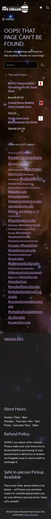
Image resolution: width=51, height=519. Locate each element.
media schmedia (31, 514)
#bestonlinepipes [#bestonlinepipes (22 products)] (16, 169)
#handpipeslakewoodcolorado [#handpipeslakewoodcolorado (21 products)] (21, 229)
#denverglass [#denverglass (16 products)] (28, 184)
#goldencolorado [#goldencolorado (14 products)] (14, 216)
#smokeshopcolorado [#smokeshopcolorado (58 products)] (24, 286)
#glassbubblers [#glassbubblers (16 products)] (34, 188)
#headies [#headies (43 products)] (14, 245)
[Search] (42, 65)
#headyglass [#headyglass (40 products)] (16, 258)
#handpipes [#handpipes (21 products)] (13, 225)
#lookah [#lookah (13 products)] (16, 277)
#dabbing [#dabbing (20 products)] (12, 183)
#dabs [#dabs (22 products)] (19, 183)
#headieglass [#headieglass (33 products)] (23, 232)
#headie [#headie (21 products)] (11, 233)
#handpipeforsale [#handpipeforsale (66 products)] (21, 220)
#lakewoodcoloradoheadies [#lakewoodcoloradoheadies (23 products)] (21, 268)
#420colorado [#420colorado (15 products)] (13, 153)
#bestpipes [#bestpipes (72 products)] (33, 169)
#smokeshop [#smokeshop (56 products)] (17, 281)
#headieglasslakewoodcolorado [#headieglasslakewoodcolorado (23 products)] (23, 240)
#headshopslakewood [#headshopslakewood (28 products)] (19, 254)
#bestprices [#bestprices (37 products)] (15, 174)
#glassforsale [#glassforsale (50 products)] (17, 191)
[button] (47, 7)
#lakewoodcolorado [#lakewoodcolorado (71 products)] (23, 263)
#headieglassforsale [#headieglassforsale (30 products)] (19, 236)
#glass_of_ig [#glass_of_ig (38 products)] (31, 211)
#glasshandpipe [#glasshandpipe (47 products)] (18, 196)
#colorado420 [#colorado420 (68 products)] (31, 178)
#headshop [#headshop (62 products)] (29, 245)
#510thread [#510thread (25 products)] (25, 152)
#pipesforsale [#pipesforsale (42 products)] (28, 277)
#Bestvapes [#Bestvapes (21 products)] (28, 174)
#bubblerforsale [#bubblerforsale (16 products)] (14, 179)
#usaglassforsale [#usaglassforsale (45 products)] (19, 322)
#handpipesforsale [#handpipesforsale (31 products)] (29, 224)
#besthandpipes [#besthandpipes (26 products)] (20, 164)
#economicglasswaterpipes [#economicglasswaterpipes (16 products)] (18, 188)
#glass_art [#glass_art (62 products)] (16, 211)
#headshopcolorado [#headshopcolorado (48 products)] (22, 250)
